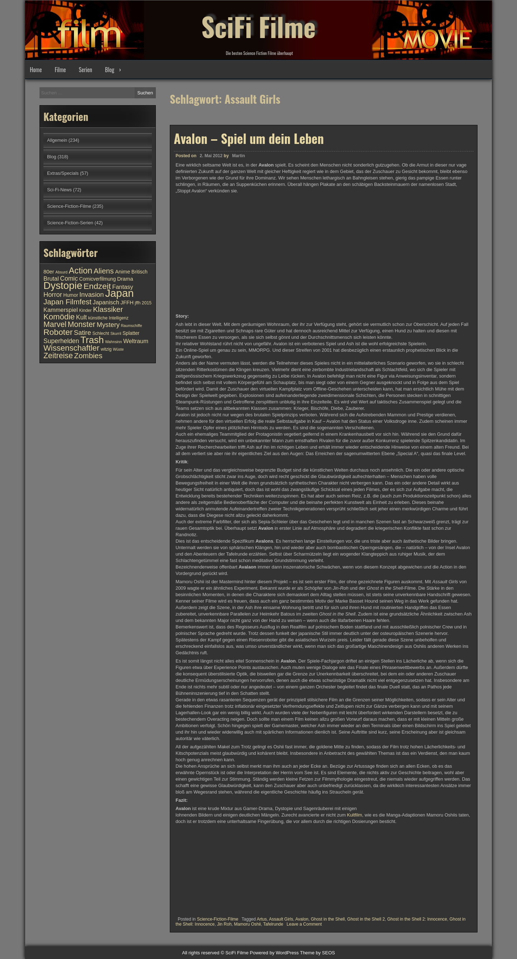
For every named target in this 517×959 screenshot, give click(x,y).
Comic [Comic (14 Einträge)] (69, 278)
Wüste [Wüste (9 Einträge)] (118, 349)
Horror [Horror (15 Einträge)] (52, 294)
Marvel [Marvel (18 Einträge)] (54, 324)
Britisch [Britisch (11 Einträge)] (139, 272)
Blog (109, 69)
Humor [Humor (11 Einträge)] (70, 295)
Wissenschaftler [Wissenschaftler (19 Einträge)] (71, 347)
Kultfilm (354, 815)
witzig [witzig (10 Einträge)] (106, 349)
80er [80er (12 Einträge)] (48, 272)
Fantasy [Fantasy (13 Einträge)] (122, 287)
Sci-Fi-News (59, 189)
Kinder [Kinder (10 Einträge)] (85, 310)
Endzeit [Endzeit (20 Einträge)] (97, 286)
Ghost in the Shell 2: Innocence (417, 919)
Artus (262, 919)
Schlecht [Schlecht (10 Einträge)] (100, 333)
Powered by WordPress (274, 952)
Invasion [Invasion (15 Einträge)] (91, 294)
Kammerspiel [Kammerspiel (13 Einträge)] (60, 310)
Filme (60, 69)
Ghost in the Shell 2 (366, 919)
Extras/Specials (63, 173)
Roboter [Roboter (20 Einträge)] (58, 332)
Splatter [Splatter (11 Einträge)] (130, 333)
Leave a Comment (304, 924)
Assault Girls (281, 919)
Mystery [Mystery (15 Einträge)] (108, 324)
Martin (238, 155)
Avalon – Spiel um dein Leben (249, 138)
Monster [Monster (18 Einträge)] (82, 324)
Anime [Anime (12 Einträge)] (122, 272)
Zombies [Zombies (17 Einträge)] (88, 355)
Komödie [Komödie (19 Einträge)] (59, 316)
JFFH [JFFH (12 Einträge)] (127, 302)
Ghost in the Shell (328, 919)
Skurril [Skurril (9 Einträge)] (115, 333)
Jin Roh (224, 924)
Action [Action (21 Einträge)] (81, 270)
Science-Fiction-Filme (217, 919)
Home (36, 69)
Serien (85, 69)
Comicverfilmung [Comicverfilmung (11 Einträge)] (97, 279)
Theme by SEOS (317, 952)
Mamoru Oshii (247, 924)
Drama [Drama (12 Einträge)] (125, 279)
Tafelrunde (273, 924)
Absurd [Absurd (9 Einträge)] (61, 272)
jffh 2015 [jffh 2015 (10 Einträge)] (143, 302)
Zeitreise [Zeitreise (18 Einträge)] (58, 355)
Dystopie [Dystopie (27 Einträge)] (62, 285)
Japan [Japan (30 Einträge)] (119, 293)
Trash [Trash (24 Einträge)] (92, 340)
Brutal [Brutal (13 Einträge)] (51, 278)
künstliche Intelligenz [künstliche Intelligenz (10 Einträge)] (108, 318)
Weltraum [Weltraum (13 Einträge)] (135, 341)
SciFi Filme (258, 25)
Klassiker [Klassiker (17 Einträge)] (108, 309)
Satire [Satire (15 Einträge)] (82, 332)
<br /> (197, 868)
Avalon (301, 919)
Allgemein (57, 140)
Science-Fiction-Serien (70, 222)
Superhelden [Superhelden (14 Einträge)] (61, 341)
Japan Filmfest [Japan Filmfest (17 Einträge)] (67, 302)
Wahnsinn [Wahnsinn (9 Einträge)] (113, 342)
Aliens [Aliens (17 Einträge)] (104, 271)
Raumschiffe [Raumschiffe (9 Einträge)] (131, 325)
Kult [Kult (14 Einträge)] (81, 317)
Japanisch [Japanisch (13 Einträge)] (106, 302)
